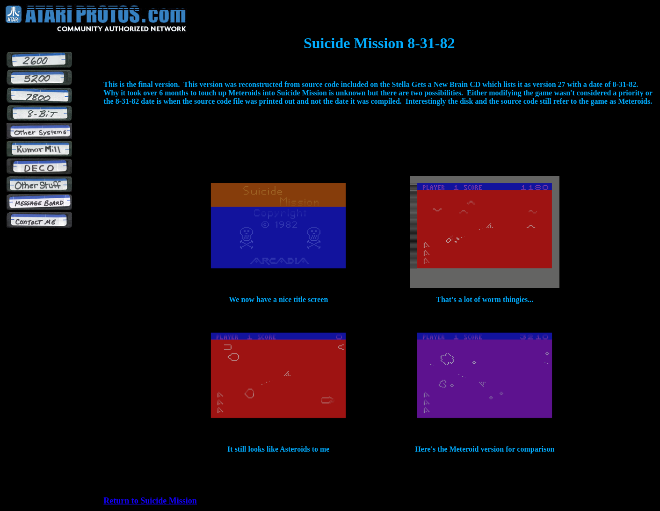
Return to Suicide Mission (150, 500)
